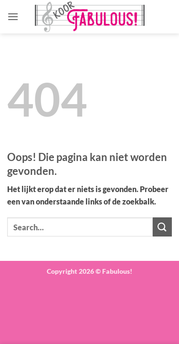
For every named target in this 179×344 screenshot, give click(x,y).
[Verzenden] (162, 226)
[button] (13, 16)
